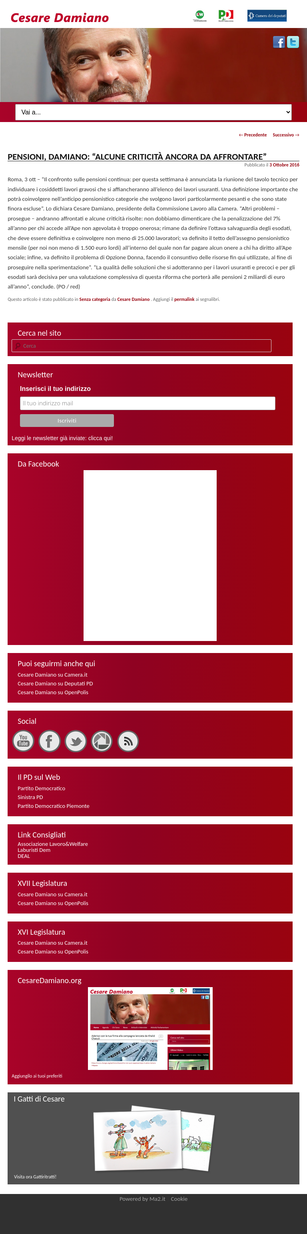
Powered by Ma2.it (142, 1198)
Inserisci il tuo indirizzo (55, 388)
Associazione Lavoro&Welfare (53, 843)
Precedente (253, 135)
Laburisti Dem (34, 849)
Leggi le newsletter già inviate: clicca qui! (62, 438)
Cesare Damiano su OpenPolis (53, 692)
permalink (184, 299)
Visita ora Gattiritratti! (35, 1177)
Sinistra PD (30, 797)
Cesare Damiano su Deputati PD (55, 683)
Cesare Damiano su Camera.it (53, 674)
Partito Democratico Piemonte (54, 805)
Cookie (179, 1198)
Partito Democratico (41, 788)
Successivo (286, 135)
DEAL (24, 855)
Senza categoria (95, 299)
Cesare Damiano (134, 299)
